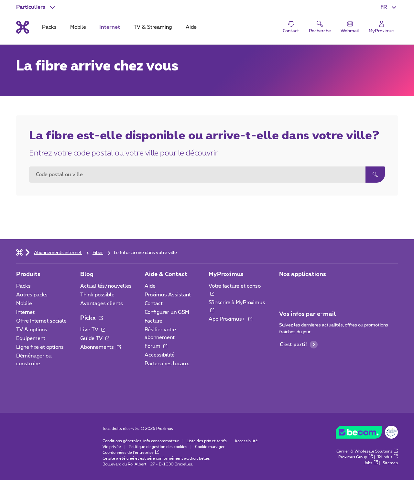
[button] (389, 7)
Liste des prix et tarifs (207, 441)
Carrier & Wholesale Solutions (367, 451)
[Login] (381, 27)
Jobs (371, 463)
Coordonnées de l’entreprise (131, 452)
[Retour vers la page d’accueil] (22, 27)
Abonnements (100, 347)
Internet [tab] (109, 27)
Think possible (97, 294)
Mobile (24, 303)
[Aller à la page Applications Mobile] (285, 288)
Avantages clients (101, 303)
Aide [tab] (191, 27)
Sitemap (390, 463)
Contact (154, 303)
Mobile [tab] (78, 27)
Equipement (30, 338)
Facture (153, 321)
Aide (150, 286)
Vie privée (112, 447)
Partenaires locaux (167, 363)
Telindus (387, 457)
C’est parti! (299, 344)
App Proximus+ (230, 319)
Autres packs (32, 294)
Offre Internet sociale (41, 321)
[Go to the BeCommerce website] (367, 434)
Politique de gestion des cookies (158, 447)
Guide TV (94, 338)
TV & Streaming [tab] (153, 27)
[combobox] (197, 174)
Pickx (91, 318)
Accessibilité (160, 354)
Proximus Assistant (168, 294)
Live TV (92, 329)
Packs (23, 286)
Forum (156, 346)
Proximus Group (355, 457)
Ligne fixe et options (40, 347)
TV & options (31, 329)
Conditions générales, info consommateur (141, 441)
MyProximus (226, 274)
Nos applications (302, 274)
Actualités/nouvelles (106, 286)
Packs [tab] (49, 27)
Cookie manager (210, 447)
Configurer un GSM (167, 312)
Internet (25, 312)
